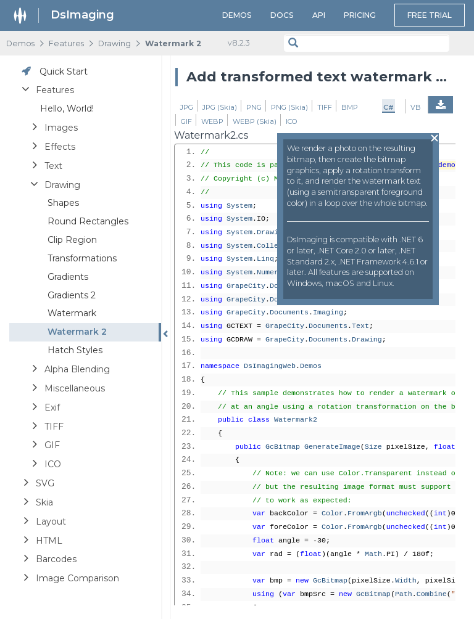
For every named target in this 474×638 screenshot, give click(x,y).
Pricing (360, 15)
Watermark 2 (173, 43)
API (318, 15)
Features (66, 43)
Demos (237, 15)
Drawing (114, 43)
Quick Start (64, 71)
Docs (282, 15)
